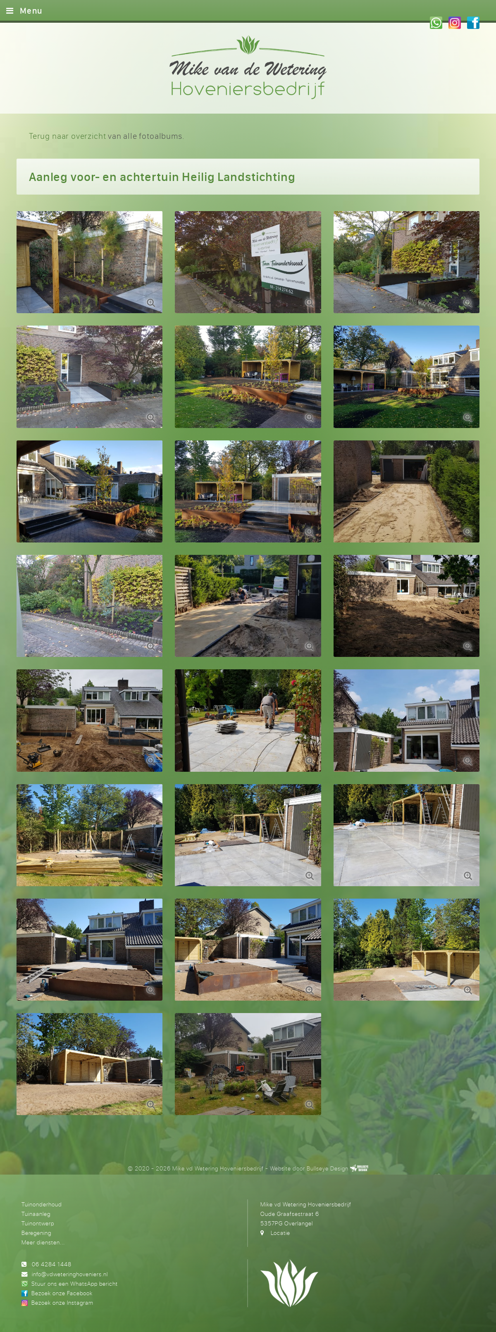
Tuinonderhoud (41, 1204)
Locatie (280, 1233)
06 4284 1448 (52, 1264)
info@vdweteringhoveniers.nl (70, 1274)
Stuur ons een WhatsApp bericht (74, 1283)
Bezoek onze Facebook (62, 1293)
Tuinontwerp (37, 1223)
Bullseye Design (327, 1168)
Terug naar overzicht (67, 136)
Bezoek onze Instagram (62, 1302)
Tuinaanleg (35, 1214)
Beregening (36, 1233)
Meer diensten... (43, 1242)
